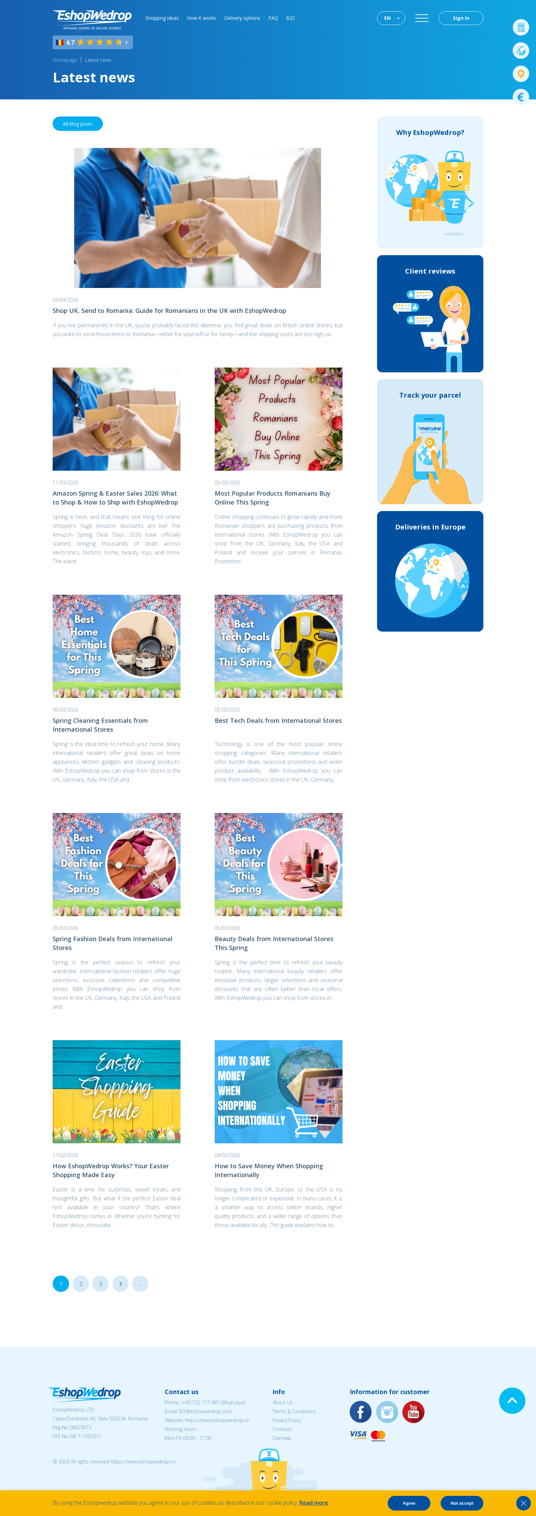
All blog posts (78, 124)
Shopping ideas (162, 18)
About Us (282, 1402)
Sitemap (281, 1438)
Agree (409, 1503)
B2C (290, 18)
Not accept (462, 1503)
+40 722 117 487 (200, 1402)
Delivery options (242, 18)
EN (387, 18)
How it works (201, 18)
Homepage (65, 60)
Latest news (98, 60)
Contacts (282, 1429)
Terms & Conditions (294, 1411)
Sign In (461, 18)
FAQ (273, 18)
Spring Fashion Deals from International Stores (113, 943)
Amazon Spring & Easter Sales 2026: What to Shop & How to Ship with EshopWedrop (115, 497)
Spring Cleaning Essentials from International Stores (100, 724)
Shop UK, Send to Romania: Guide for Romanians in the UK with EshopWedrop (169, 310)
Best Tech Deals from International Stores (278, 720)
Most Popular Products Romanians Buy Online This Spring (273, 497)
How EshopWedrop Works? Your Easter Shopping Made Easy (111, 1170)
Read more (313, 1502)
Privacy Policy (286, 1420)
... (120, 1283)
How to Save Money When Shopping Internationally (269, 1170)
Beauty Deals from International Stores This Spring (274, 943)
